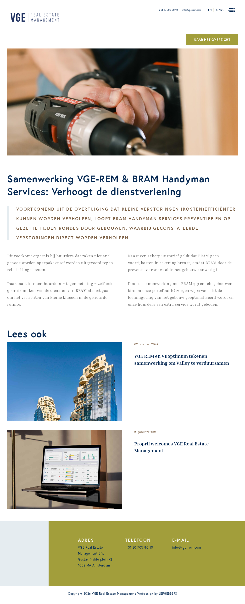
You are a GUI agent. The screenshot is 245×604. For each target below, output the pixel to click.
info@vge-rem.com (191, 9)
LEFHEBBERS (168, 594)
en (210, 10)
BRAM (81, 290)
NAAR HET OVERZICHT (212, 39)
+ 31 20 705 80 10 (168, 9)
